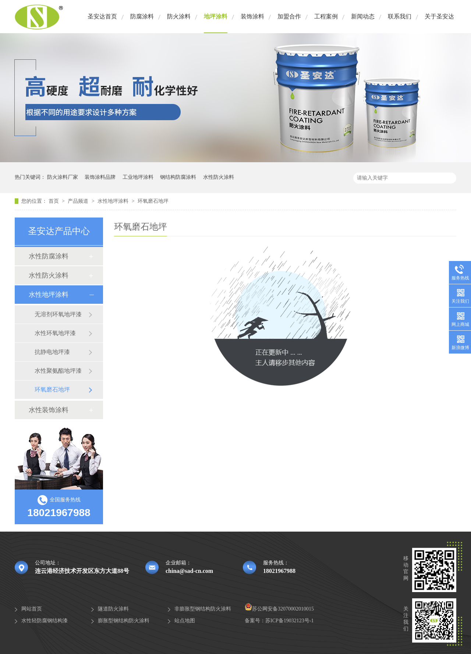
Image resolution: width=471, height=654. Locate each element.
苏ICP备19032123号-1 (289, 620)
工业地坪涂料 (138, 177)
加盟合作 (289, 16)
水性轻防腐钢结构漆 (44, 620)
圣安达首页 (102, 16)
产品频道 (79, 201)
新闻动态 (363, 16)
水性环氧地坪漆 (55, 333)
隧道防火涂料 (113, 609)
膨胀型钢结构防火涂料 (123, 620)
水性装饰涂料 (48, 410)
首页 (54, 201)
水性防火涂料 (218, 177)
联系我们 (399, 16)
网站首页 (31, 609)
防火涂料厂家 (62, 177)
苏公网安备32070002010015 (279, 609)
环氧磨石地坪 (153, 201)
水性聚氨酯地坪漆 (58, 371)
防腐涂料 (142, 16)
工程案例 (326, 16)
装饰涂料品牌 (100, 177)
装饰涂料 (252, 16)
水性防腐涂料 (48, 256)
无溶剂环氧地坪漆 (58, 314)
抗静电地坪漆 (52, 352)
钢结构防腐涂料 (178, 177)
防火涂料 (179, 16)
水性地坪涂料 (114, 201)
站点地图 (184, 620)
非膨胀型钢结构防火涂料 (202, 609)
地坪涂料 (215, 16)
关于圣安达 (439, 16)
